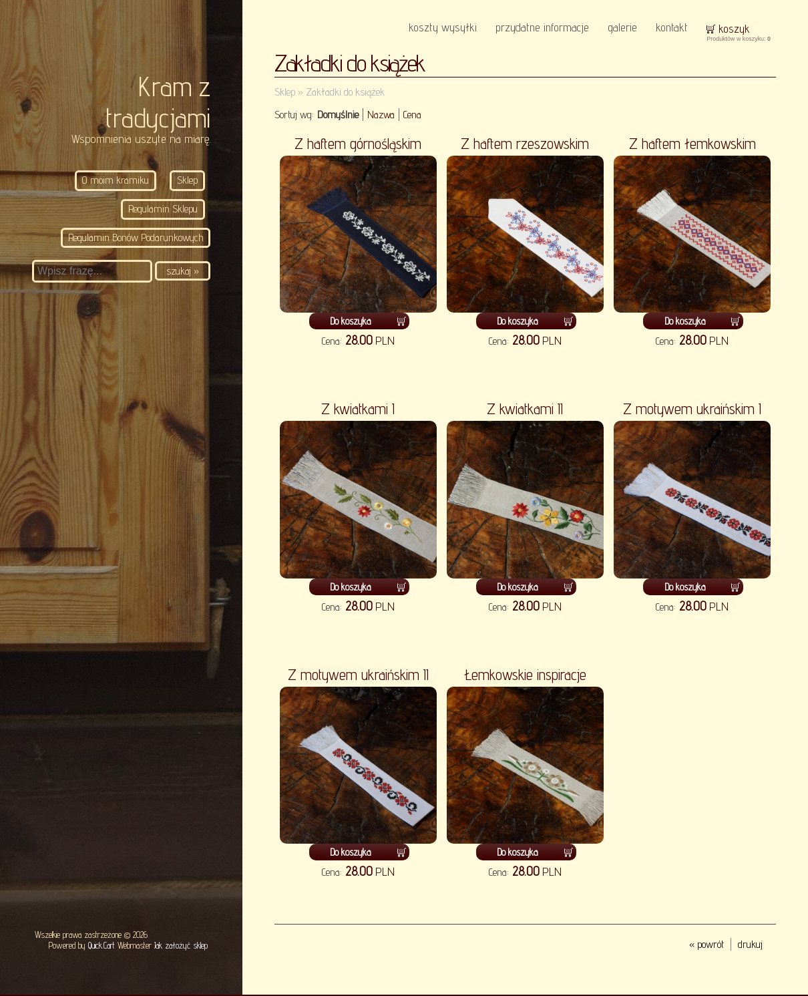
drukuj (750, 944)
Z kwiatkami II (525, 408)
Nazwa (381, 114)
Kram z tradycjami (158, 102)
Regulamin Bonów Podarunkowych (135, 237)
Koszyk (734, 28)
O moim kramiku (115, 180)
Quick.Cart (101, 945)
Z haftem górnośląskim (357, 143)
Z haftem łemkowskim (692, 143)
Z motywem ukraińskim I (692, 408)
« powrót (706, 944)
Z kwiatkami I (358, 408)
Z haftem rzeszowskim (525, 143)
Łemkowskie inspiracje (525, 674)
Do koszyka (351, 321)
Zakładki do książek (345, 92)
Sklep (187, 180)
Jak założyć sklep (181, 945)
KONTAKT (672, 27)
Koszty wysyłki (443, 27)
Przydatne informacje (542, 27)
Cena (412, 114)
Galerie (622, 27)
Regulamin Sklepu (163, 208)
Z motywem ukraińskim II (358, 674)
